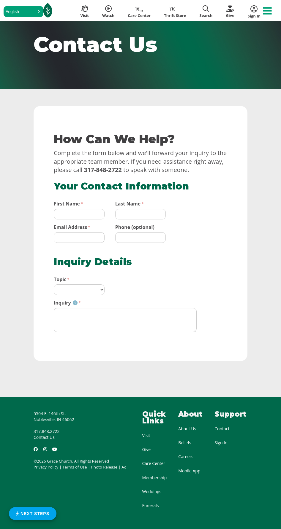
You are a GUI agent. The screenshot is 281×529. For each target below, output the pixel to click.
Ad (124, 467)
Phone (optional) (134, 227)
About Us (187, 428)
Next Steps (32, 513)
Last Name (128, 203)
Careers (185, 456)
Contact (221, 428)
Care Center (153, 463)
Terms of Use (75, 467)
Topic (60, 279)
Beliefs (184, 442)
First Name (67, 203)
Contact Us (44, 437)
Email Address (70, 227)
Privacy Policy (46, 467)
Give (146, 449)
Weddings (151, 491)
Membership (154, 477)
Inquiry (66, 302)
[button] (23, 11)
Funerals (150, 505)
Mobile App (189, 471)
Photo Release (104, 467)
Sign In (221, 442)
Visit (146, 435)
